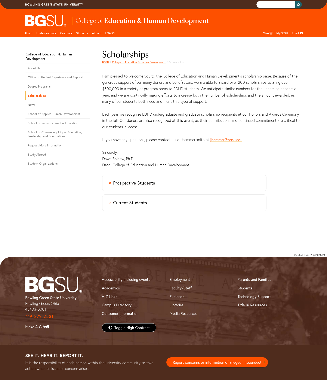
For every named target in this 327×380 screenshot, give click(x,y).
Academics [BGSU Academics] (111, 288)
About (28, 33)
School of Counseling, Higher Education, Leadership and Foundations (55, 134)
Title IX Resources (252, 304)
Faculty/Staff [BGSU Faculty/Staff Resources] (181, 288)
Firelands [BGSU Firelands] (177, 296)
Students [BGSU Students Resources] (245, 288)
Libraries (176, 304)
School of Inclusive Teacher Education (53, 123)
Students (82, 33)
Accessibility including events (126, 279)
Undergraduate (46, 33)
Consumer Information (120, 313)
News (31, 105)
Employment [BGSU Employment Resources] (180, 279)
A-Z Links (109, 296)
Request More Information (45, 145)
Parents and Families (254, 279)
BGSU (105, 62)
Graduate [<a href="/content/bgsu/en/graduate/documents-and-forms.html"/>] (66, 33)
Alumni (96, 33)
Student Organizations (43, 163)
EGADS (110, 33)
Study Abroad (37, 154)
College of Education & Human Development (139, 62)
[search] (275, 4)
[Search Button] (298, 4)
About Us (34, 68)
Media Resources (183, 313)
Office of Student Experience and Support (55, 77)
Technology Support (254, 296)
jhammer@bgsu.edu (226, 139)
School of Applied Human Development (54, 114)
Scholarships (37, 96)
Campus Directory (117, 304)
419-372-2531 (39, 316)
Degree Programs (39, 86)
